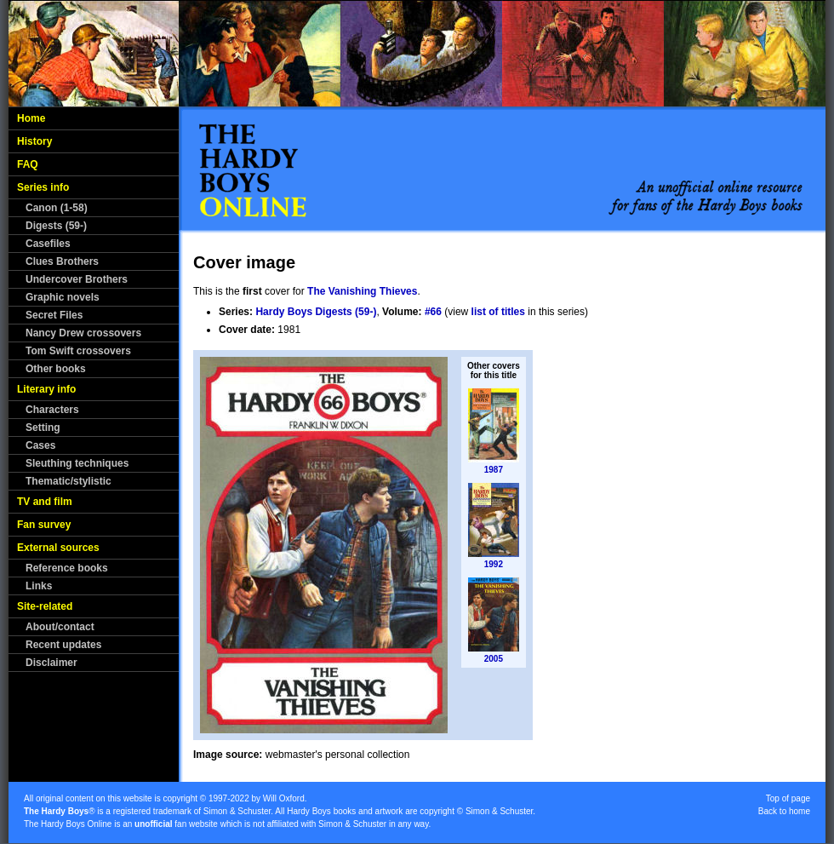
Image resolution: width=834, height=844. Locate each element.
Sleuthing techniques (77, 463)
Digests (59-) (56, 226)
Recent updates (63, 645)
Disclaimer (51, 663)
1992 (493, 564)
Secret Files (54, 315)
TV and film (44, 502)
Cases (40, 445)
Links (39, 586)
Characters (52, 410)
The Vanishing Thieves (362, 291)
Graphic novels (63, 297)
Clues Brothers (62, 261)
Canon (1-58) (57, 208)
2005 (493, 658)
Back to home (784, 811)
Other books (56, 369)
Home (31, 118)
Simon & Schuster (237, 811)
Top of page (788, 798)
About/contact (60, 627)
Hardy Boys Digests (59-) (315, 312)
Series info (43, 187)
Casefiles (48, 244)
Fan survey (44, 525)
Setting (43, 427)
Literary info (46, 389)
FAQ (27, 164)
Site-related (44, 606)
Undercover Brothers (77, 279)
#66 (433, 312)
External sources (58, 548)
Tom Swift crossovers (78, 351)
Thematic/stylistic (68, 481)
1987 (493, 469)
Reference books (67, 568)
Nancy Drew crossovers (83, 333)
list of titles (498, 312)
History (34, 141)
